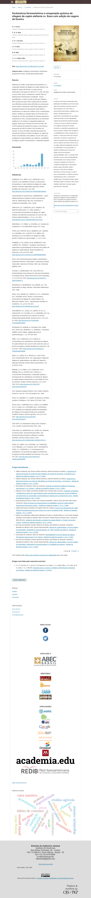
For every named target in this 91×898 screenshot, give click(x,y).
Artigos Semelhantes (20, 467)
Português (15, 597)
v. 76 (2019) (27, 7)
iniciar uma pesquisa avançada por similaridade (41, 555)
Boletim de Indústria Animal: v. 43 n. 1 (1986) (31, 476)
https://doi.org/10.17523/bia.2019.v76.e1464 (30, 66)
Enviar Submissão (19, 580)
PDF (57, 67)
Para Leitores (16, 609)
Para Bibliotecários (17, 615)
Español (14, 594)
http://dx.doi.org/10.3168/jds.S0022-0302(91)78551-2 (29, 440)
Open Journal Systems (19, 783)
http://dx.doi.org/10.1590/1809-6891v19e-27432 (27, 220)
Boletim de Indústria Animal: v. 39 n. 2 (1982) (50, 488)
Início (14, 7)
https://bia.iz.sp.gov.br (46, 864)
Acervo (20, 7)
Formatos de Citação (61, 211)
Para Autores (16, 612)
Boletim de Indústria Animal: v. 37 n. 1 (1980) (54, 505)
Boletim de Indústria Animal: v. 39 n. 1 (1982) (58, 537)
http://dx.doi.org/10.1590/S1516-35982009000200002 (29, 255)
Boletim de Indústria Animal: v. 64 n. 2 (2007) (37, 522)
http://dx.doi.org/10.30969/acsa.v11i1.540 (25, 306)
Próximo (74, 551)
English (14, 591)
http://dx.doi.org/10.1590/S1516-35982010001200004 (29, 191)
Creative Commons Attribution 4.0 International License (55, 878)
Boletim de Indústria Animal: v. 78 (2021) (38, 570)
